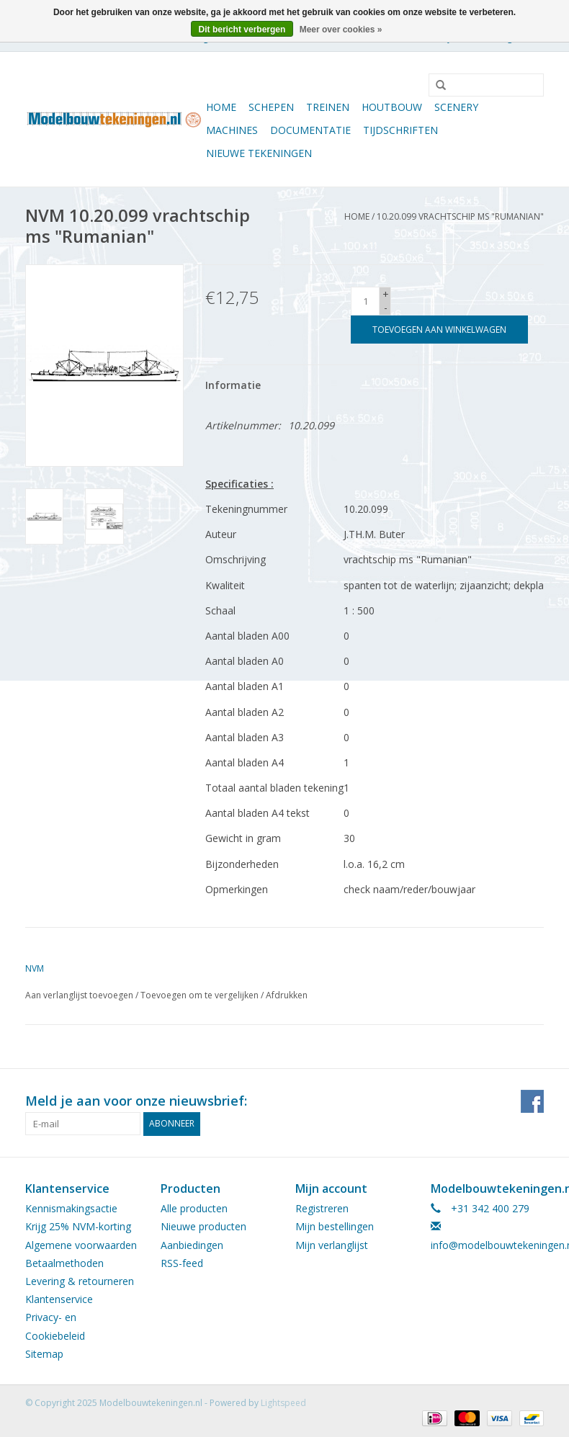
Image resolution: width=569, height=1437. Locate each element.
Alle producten (194, 1208)
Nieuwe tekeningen (259, 153)
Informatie (233, 385)
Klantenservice (59, 1299)
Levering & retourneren (79, 1281)
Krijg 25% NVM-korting (78, 1226)
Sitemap (44, 1354)
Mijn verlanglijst (331, 1245)
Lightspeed (283, 1403)
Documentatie (310, 130)
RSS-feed (182, 1263)
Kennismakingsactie (71, 1208)
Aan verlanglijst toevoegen (79, 995)
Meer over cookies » (341, 29)
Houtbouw (392, 107)
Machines (232, 130)
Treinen (327, 107)
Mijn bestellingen (334, 1226)
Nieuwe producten (203, 1226)
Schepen (271, 107)
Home (221, 107)
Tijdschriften (400, 130)
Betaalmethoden (64, 1263)
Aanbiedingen (192, 1245)
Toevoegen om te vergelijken (200, 995)
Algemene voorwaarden (81, 1245)
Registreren (322, 1208)
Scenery (456, 107)
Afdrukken (287, 995)
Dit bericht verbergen (242, 29)
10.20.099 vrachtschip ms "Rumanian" (460, 216)
